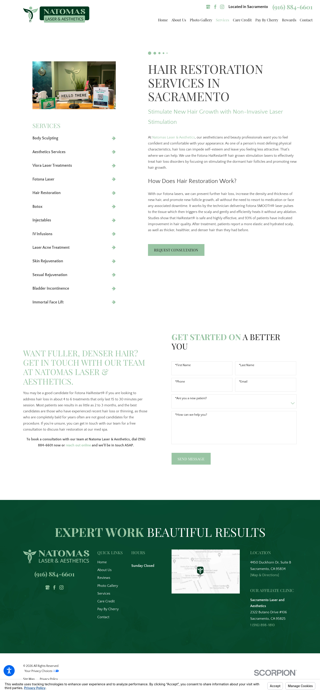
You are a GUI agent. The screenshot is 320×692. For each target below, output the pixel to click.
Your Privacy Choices (41, 671)
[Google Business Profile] (208, 7)
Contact (103, 617)
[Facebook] (215, 7)
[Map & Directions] (264, 575)
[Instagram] (222, 7)
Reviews (103, 578)
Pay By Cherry (108, 609)
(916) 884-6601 (292, 7)
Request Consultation (179, 249)
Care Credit (106, 601)
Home (102, 562)
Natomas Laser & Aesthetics (176, 137)
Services (103, 594)
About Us (104, 570)
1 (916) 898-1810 (262, 625)
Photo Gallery (107, 586)
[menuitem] (161, 19)
